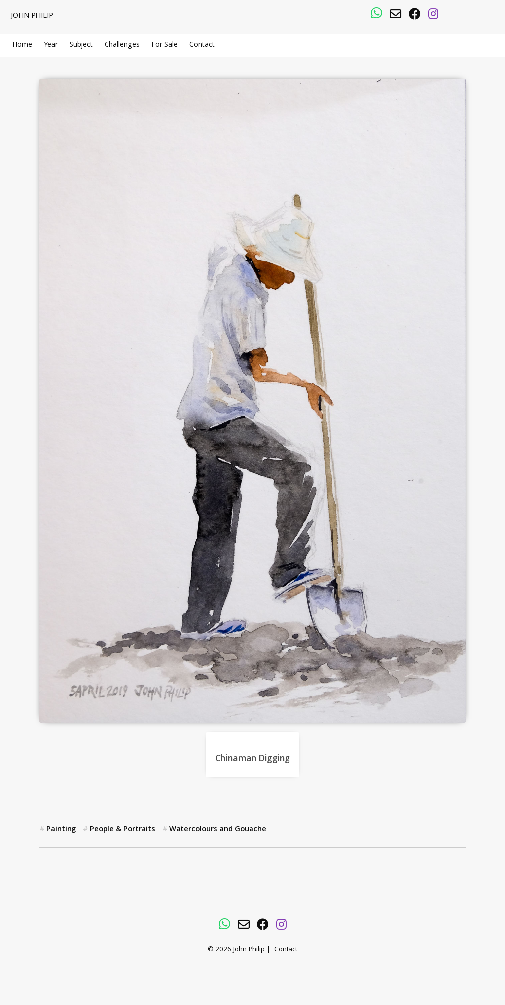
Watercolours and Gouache (217, 829)
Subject (81, 45)
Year (51, 45)
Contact (202, 45)
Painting (61, 829)
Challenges (122, 45)
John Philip (32, 16)
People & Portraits (122, 829)
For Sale (164, 45)
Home (22, 45)
